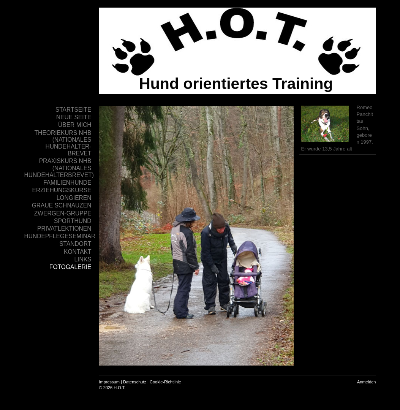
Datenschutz (134, 382)
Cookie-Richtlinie (165, 382)
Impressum (109, 382)
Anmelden (366, 382)
